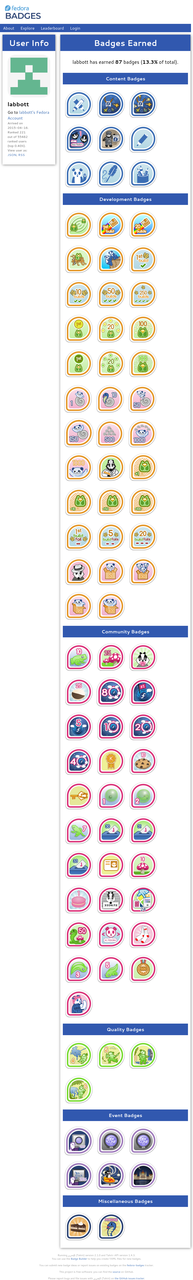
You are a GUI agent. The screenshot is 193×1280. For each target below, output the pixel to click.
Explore (27, 28)
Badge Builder (79, 1258)
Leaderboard (52, 28)
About (8, 28)
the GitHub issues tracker (129, 1278)
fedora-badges (135, 1265)
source (116, 1271)
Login (75, 28)
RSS (21, 154)
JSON (12, 154)
